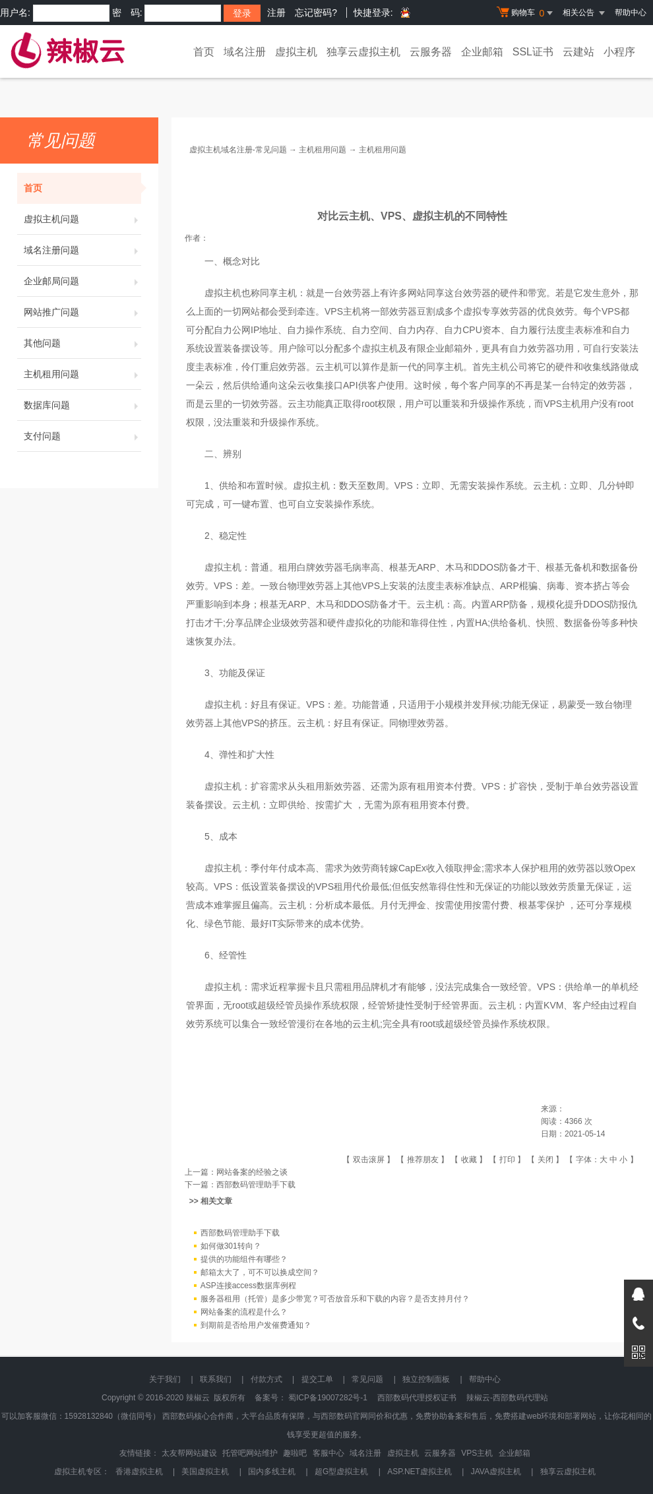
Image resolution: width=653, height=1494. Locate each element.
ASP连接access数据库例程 (248, 1286)
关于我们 (165, 1379)
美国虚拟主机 (205, 1471)
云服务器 (431, 51)
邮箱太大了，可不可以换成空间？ (260, 1273)
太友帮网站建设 (189, 1453)
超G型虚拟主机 (341, 1471)
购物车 (526, 13)
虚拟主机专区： (81, 1471)
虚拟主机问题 (82, 219)
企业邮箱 (482, 51)
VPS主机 (343, 311)
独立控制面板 (426, 1379)
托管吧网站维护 (250, 1453)
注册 (276, 12)
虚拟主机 (296, 51)
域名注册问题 (82, 250)
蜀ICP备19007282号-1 (327, 1397)
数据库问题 (82, 405)
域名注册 (245, 51)
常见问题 (367, 1379)
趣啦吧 (295, 1453)
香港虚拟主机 (139, 1471)
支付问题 (82, 436)
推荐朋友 (423, 1159)
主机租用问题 (82, 374)
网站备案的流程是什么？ (244, 1312)
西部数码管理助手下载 (255, 1184)
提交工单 (317, 1379)
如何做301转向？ (231, 1246)
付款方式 (266, 1379)
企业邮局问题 (82, 281)
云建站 (578, 51)
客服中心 (328, 1453)
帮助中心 (630, 12)
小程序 (619, 51)
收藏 (469, 1159)
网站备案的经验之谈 (252, 1172)
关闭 (545, 1159)
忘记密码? (316, 12)
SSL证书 (533, 51)
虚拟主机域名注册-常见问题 (238, 149)
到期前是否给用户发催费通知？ (256, 1325)
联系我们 (216, 1379)
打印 (507, 1159)
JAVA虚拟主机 (496, 1471)
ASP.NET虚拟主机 (419, 1471)
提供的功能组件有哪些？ (244, 1259)
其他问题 (82, 343)
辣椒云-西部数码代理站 (507, 1397)
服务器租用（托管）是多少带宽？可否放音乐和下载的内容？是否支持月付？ (335, 1299)
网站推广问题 (82, 312)
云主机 (329, 366)
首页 (203, 51)
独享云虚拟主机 (363, 51)
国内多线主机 (271, 1471)
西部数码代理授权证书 (416, 1397)
